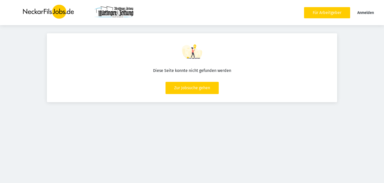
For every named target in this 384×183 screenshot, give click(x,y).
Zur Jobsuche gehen (192, 87)
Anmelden (365, 13)
